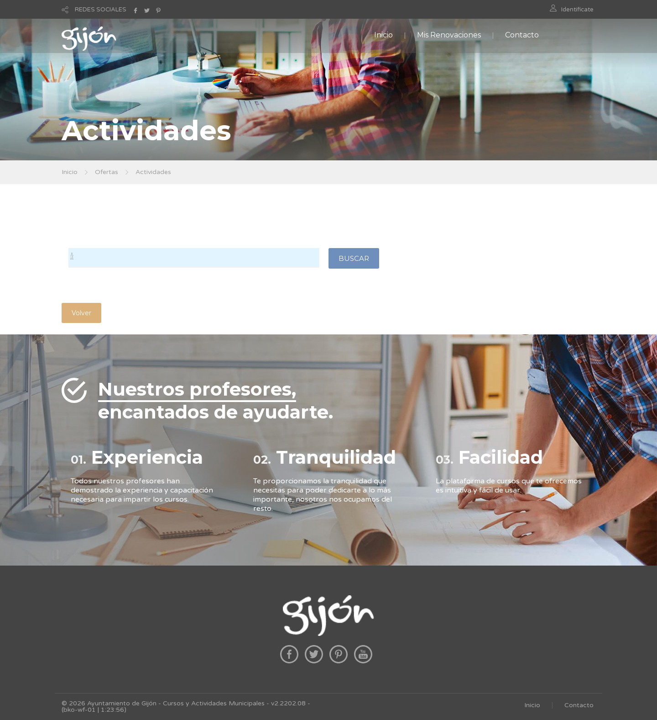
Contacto (522, 35)
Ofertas (106, 172)
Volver (81, 313)
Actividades (153, 172)
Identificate (577, 9)
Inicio (383, 35)
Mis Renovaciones (449, 35)
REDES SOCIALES (100, 9)
